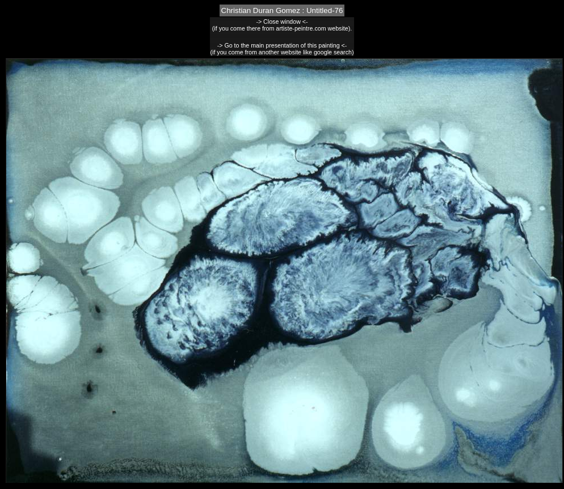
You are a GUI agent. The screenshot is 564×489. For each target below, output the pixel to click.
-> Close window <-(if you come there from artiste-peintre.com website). (282, 25)
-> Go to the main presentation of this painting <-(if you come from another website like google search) (282, 49)
